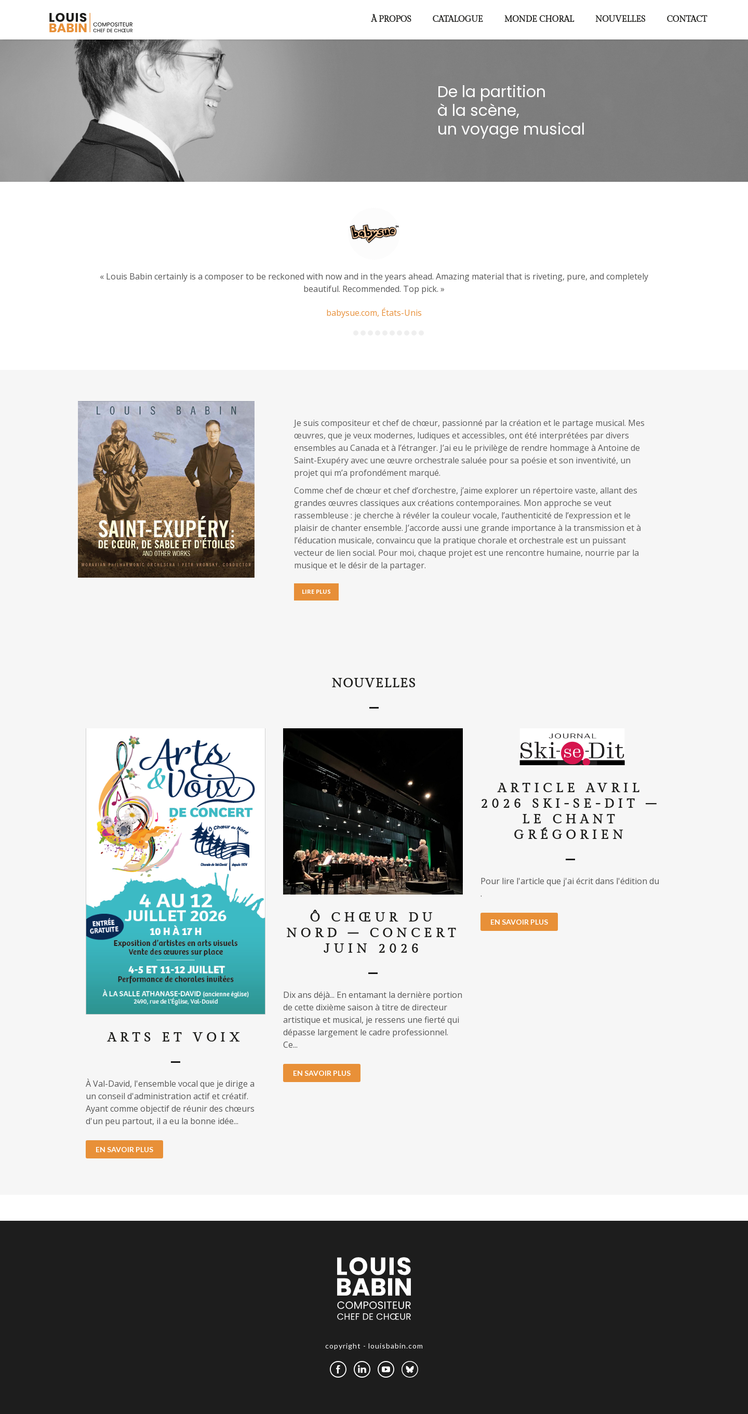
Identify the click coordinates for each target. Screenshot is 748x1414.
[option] (374, 264)
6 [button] (392, 333)
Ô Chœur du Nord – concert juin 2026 (373, 933)
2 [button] (363, 333)
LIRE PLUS (316, 591)
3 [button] (370, 333)
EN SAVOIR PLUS (124, 1149)
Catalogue (458, 19)
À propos (391, 19)
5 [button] (385, 333)
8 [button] (406, 333)
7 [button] (399, 333)
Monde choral (539, 19)
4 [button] (377, 333)
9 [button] (414, 333)
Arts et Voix (176, 1038)
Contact (686, 19)
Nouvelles (620, 19)
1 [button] (355, 333)
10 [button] (421, 333)
